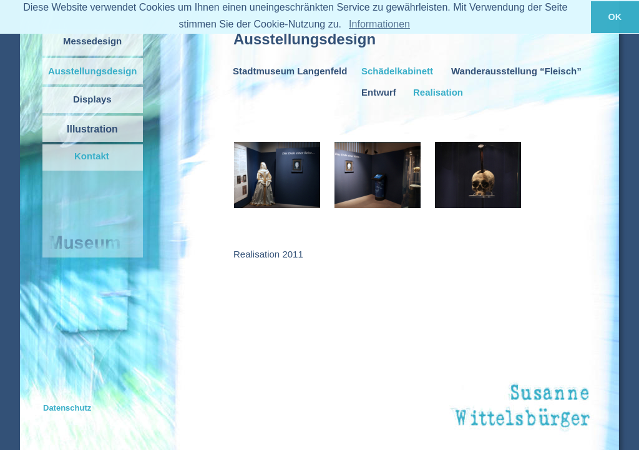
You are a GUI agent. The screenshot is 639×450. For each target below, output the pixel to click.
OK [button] (615, 17)
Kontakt (91, 156)
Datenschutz (67, 407)
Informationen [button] (379, 24)
